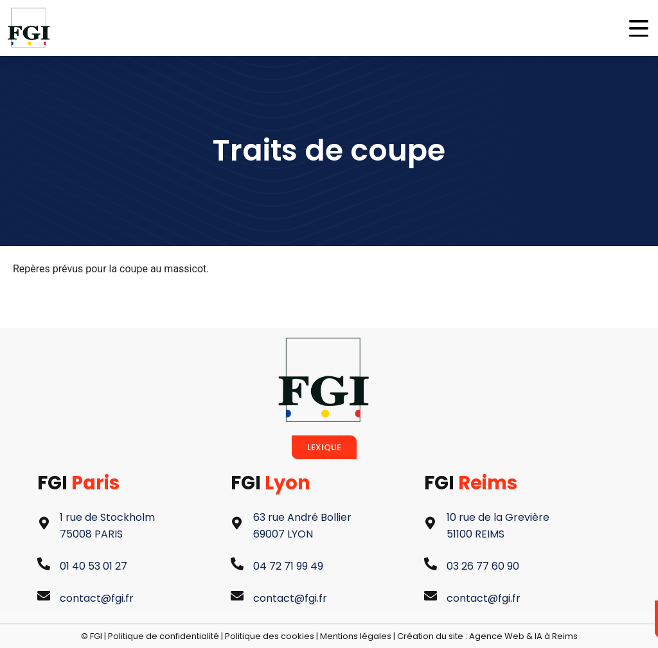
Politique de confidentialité (163, 636)
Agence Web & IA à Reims (523, 636)
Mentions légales (355, 636)
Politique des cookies (269, 636)
